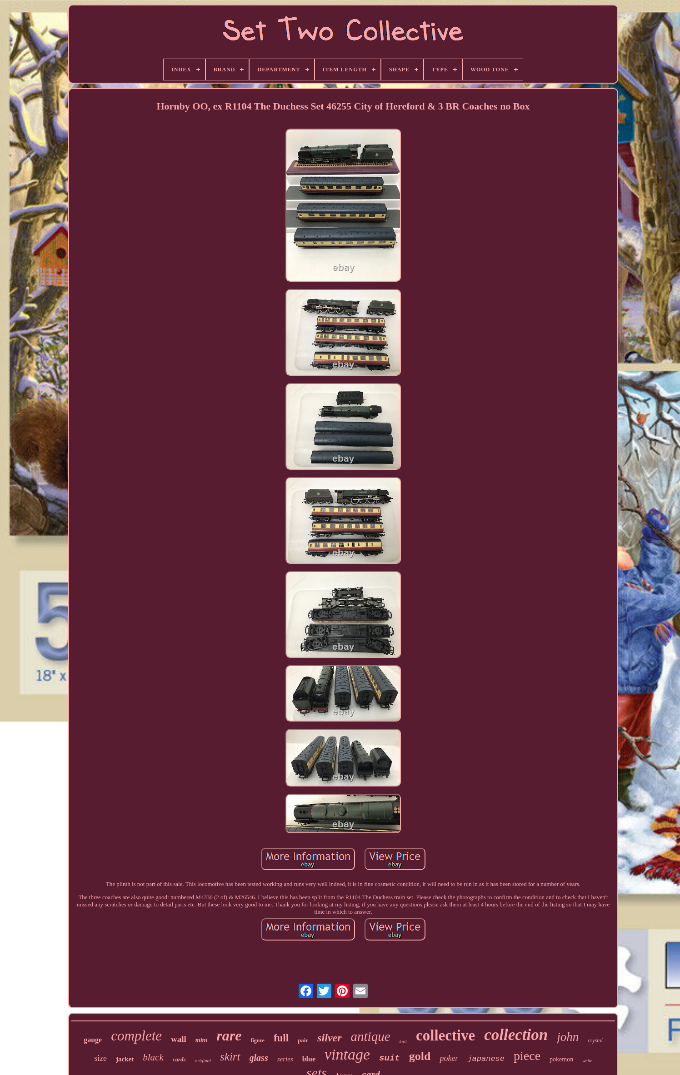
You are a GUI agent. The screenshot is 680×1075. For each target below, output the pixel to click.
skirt (230, 1056)
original (203, 1060)
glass (259, 1058)
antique (370, 1036)
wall (178, 1039)
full (281, 1038)
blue (308, 1059)
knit (403, 1041)
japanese (486, 1059)
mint (201, 1040)
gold (420, 1056)
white (587, 1060)
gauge (93, 1040)
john (568, 1037)
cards (179, 1059)
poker (449, 1058)
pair (303, 1040)
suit (389, 1058)
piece (527, 1056)
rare (228, 1035)
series (285, 1059)
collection (516, 1035)
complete (136, 1036)
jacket (125, 1059)
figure (257, 1040)
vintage (347, 1054)
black (153, 1057)
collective (445, 1035)
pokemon (561, 1059)
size (100, 1058)
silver (329, 1038)
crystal (595, 1040)
